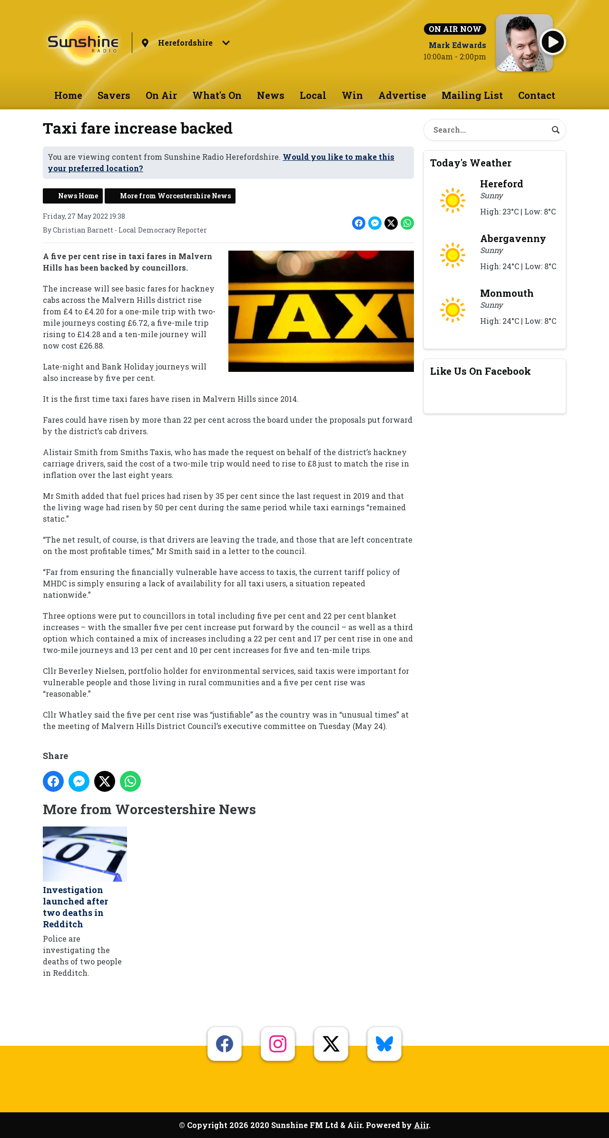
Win (352, 95)
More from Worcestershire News (175, 195)
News (271, 95)
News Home (78, 195)
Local (313, 95)
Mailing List (472, 95)
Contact (536, 95)
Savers (114, 95)
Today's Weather (470, 162)
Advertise (402, 95)
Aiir (421, 1125)
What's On (217, 95)
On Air (161, 95)
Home (68, 95)
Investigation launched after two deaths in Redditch (85, 878)
